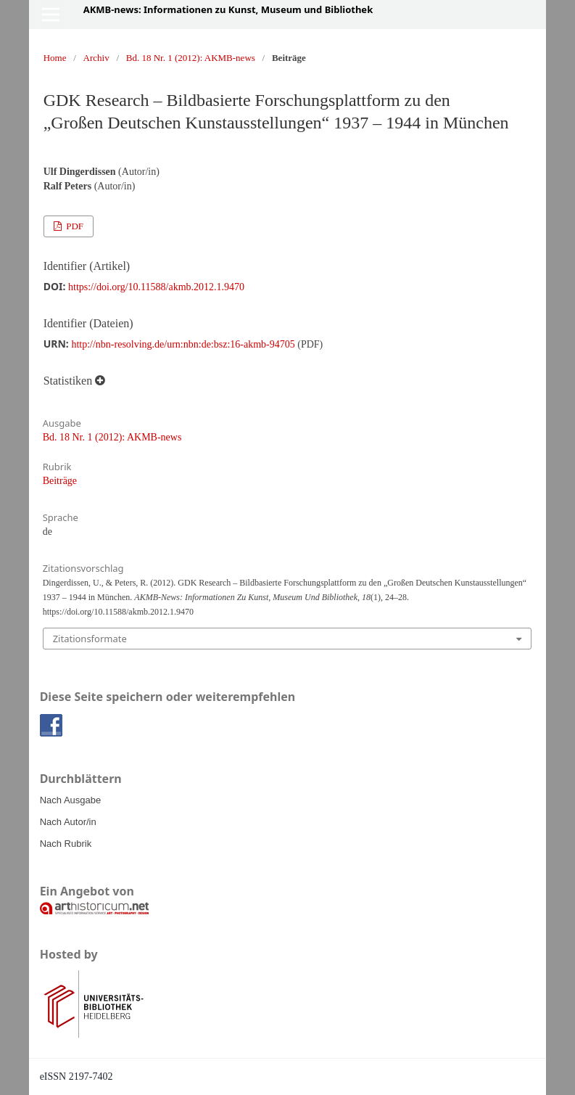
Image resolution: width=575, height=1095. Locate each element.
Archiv (96, 57)
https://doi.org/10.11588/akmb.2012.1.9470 (156, 287)
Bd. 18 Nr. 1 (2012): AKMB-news (190, 57)
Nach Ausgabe (71, 800)
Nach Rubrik (66, 843)
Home (55, 57)
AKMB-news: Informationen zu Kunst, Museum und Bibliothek (228, 9)
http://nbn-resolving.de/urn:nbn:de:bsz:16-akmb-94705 (182, 344)
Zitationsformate (90, 638)
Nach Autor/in (68, 821)
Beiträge (60, 480)
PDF (73, 226)
